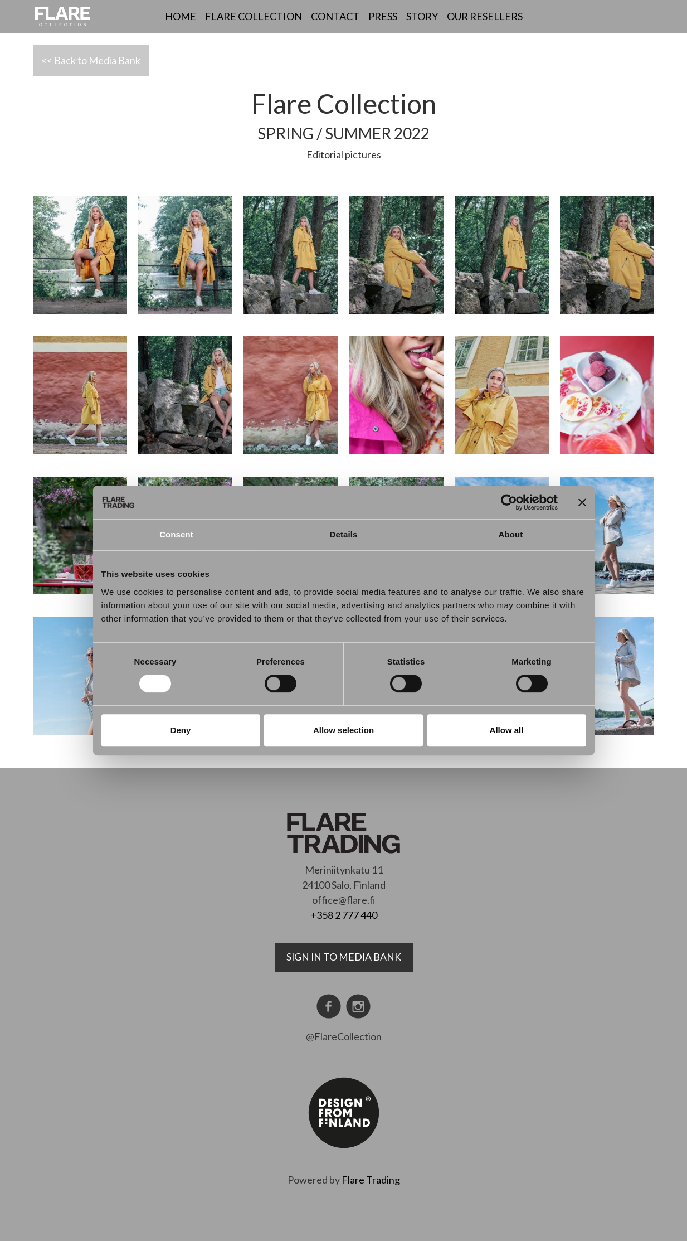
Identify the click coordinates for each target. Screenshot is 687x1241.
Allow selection (343, 730)
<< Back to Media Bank (90, 60)
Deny (180, 730)
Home (180, 16)
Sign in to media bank (343, 957)
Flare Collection (253, 16)
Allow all (507, 730)
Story (422, 16)
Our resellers (485, 16)
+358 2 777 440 (343, 915)
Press (382, 16)
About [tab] (511, 534)
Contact (335, 16)
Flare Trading (371, 1180)
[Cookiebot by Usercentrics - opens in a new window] (509, 502)
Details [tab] (344, 534)
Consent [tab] (176, 534)
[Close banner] (582, 502)
